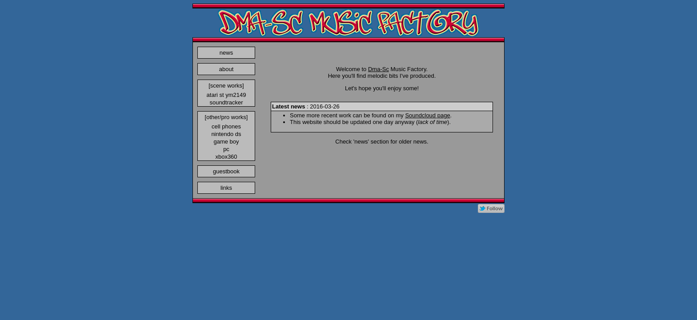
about (226, 69)
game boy (226, 141)
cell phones (226, 126)
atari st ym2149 (226, 95)
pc (226, 149)
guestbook (226, 171)
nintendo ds (226, 134)
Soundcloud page (427, 115)
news (226, 52)
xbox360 (226, 156)
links (226, 187)
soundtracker (226, 102)
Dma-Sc (378, 69)
